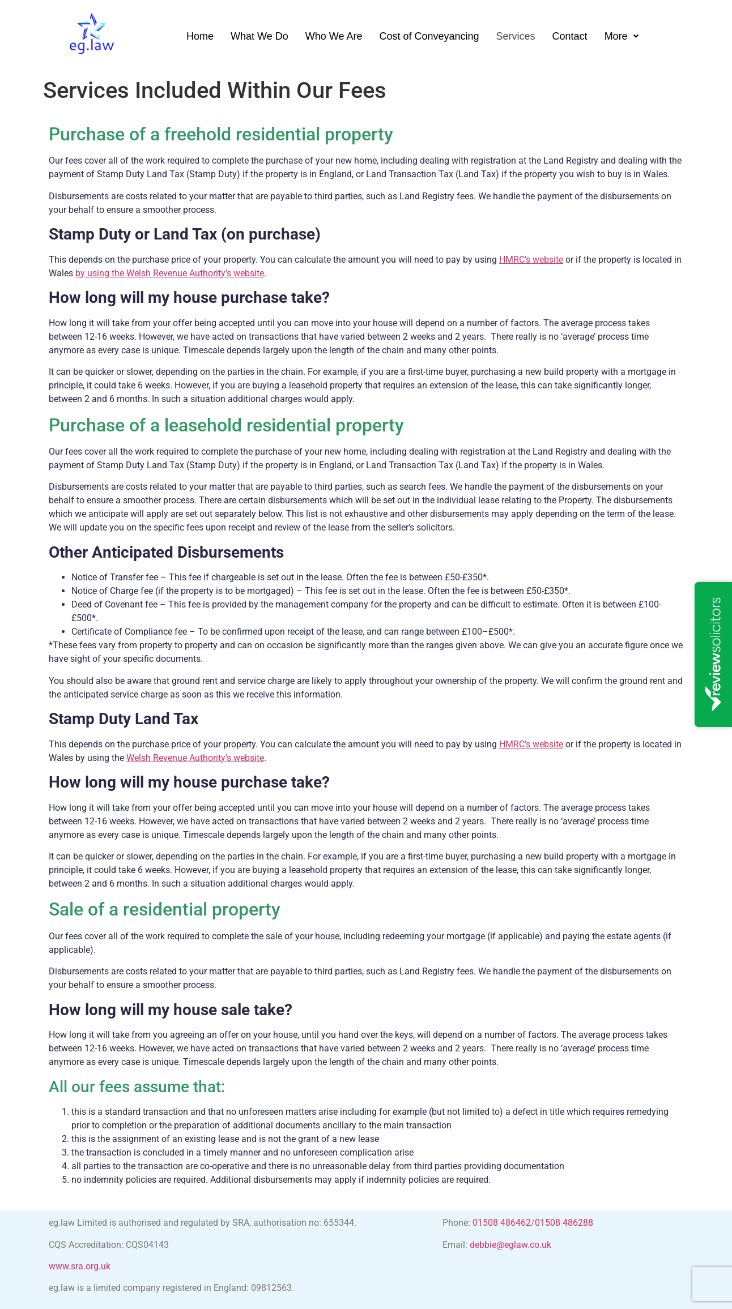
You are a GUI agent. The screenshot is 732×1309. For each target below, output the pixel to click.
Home (200, 36)
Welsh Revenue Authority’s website (195, 757)
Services (515, 36)
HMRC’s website (531, 259)
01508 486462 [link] (502, 1222)
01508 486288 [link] (564, 1222)
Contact (570, 36)
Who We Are (334, 36)
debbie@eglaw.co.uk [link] (510, 1244)
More (622, 36)
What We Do (259, 36)
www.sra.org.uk (79, 1266)
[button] (621, 36)
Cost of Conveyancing (429, 36)
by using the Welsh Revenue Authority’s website (169, 273)
